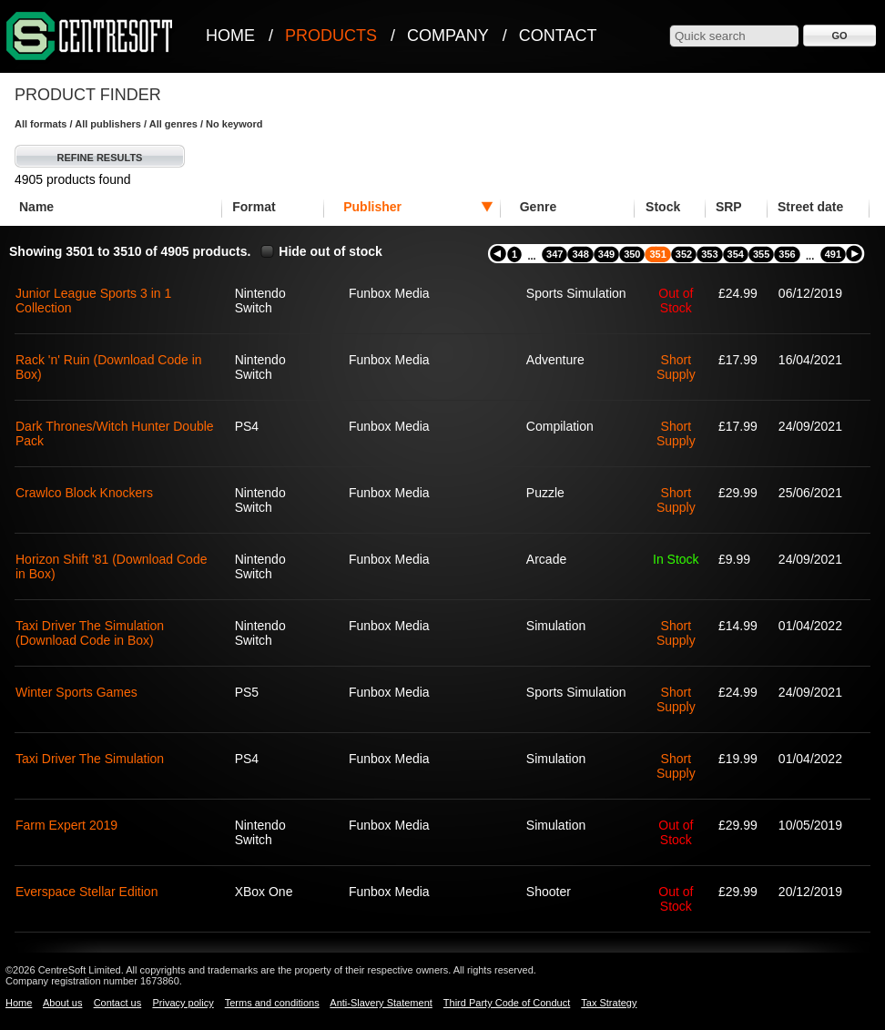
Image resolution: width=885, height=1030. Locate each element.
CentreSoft (90, 37)
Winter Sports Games (76, 692)
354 (735, 254)
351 (657, 254)
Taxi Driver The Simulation (89, 758)
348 (580, 254)
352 (684, 254)
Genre (538, 206)
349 (606, 254)
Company (448, 35)
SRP (729, 206)
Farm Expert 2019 (66, 825)
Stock (663, 206)
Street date (810, 206)
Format (253, 206)
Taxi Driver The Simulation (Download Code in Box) (89, 633)
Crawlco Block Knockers (84, 492)
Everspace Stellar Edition (86, 891)
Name (36, 206)
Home (230, 35)
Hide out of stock (330, 251)
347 (554, 254)
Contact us (118, 1002)
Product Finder (88, 95)
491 (833, 254)
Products (331, 35)
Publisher (372, 206)
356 (786, 254)
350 (632, 254)
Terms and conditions (272, 1002)
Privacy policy (182, 1002)
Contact (558, 35)
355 (761, 254)
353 (709, 254)
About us (62, 1002)
